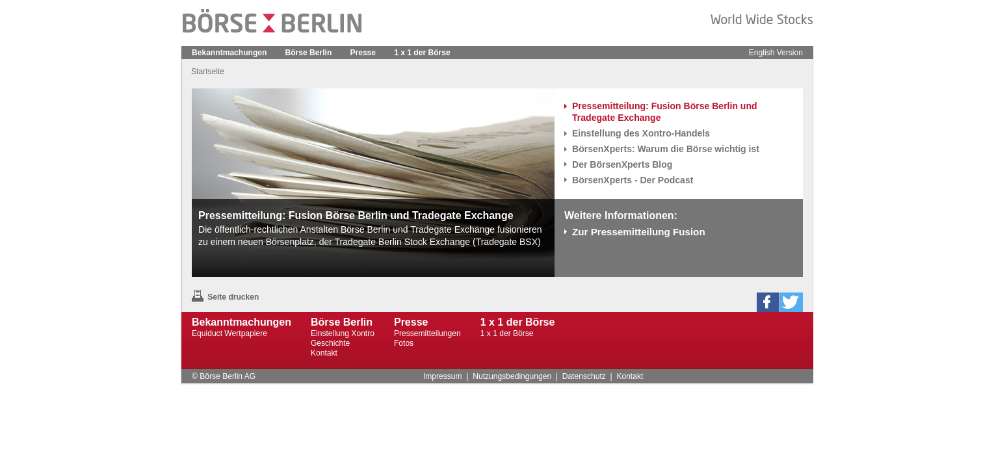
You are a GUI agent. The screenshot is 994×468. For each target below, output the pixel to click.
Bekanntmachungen (229, 52)
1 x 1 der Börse (422, 52)
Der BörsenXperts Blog (622, 164)
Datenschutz (584, 376)
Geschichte (330, 343)
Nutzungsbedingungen (512, 376)
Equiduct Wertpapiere (229, 333)
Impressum (442, 376)
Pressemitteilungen (427, 333)
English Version (776, 52)
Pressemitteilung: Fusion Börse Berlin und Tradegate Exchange (664, 112)
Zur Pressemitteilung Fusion (638, 231)
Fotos (403, 343)
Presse (363, 52)
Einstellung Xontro (342, 333)
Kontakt (324, 353)
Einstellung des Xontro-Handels (641, 133)
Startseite (207, 71)
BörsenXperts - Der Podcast (632, 180)
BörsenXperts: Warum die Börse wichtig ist (665, 149)
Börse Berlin (308, 52)
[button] (768, 302)
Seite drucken (225, 297)
